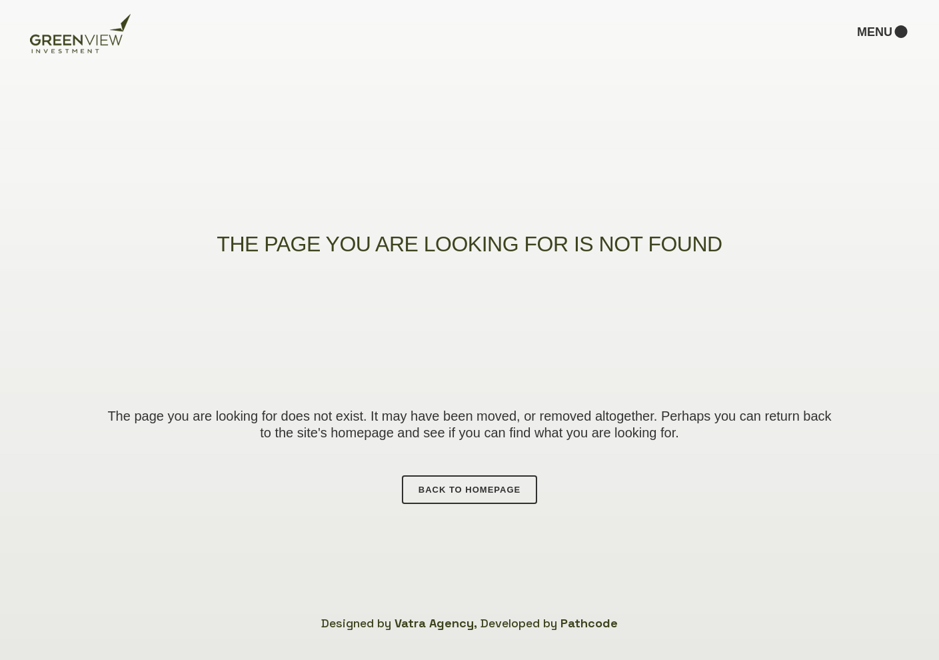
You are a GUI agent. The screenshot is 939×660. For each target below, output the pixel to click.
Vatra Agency (434, 623)
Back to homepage (469, 490)
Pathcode (589, 623)
